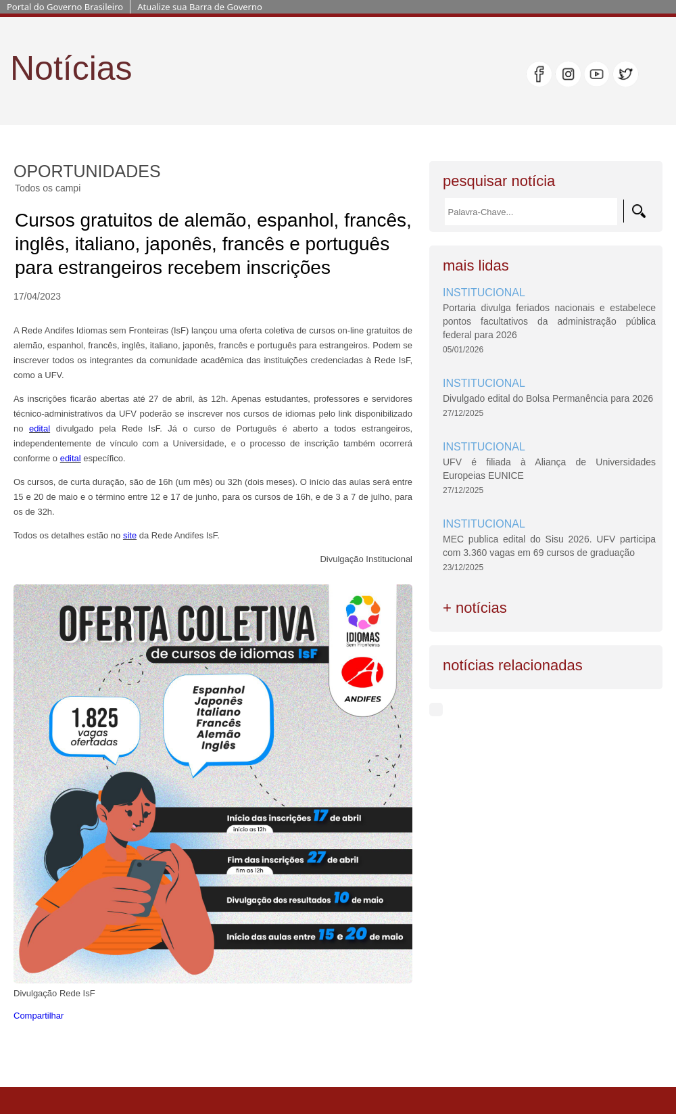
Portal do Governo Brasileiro (65, 7)
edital (39, 428)
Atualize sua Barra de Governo (199, 7)
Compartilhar (39, 1016)
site (130, 535)
